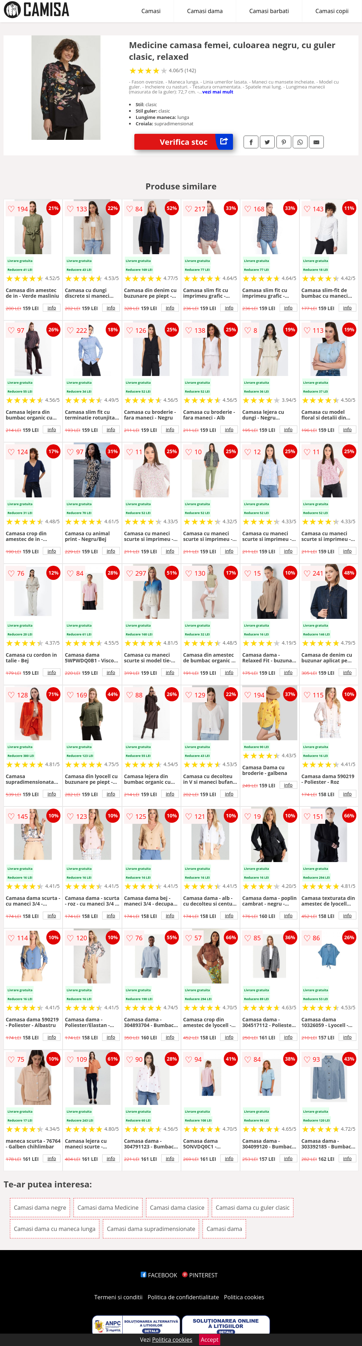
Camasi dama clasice (177, 1207)
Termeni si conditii (118, 1297)
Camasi (150, 11)
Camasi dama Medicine (108, 1207)
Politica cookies (244, 1297)
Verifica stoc (196, 142)
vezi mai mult (217, 92)
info (51, 307)
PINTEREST (199, 1275)
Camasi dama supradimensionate (151, 1229)
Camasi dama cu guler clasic (253, 1207)
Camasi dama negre (40, 1207)
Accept (209, 1340)
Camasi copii (332, 11)
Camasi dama (205, 11)
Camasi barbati (269, 11)
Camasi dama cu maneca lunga (54, 1229)
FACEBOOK (159, 1275)
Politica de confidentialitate (183, 1297)
